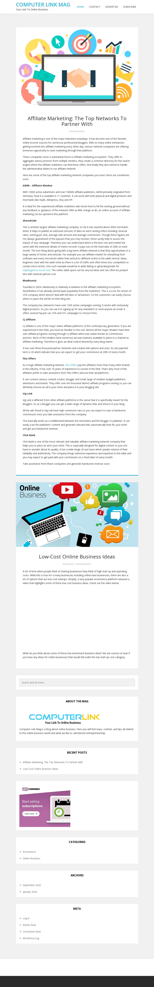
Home (80, 6)
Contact (94, 6)
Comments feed (32, 931)
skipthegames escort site (36, 270)
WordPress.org (31, 938)
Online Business (76, 131)
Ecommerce (68, 564)
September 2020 (32, 885)
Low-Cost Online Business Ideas (77, 556)
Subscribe (129, 6)
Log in (26, 918)
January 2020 (30, 891)
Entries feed (29, 925)
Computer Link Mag (43, 4)
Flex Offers (71, 365)
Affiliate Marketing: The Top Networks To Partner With (77, 121)
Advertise (111, 6)
